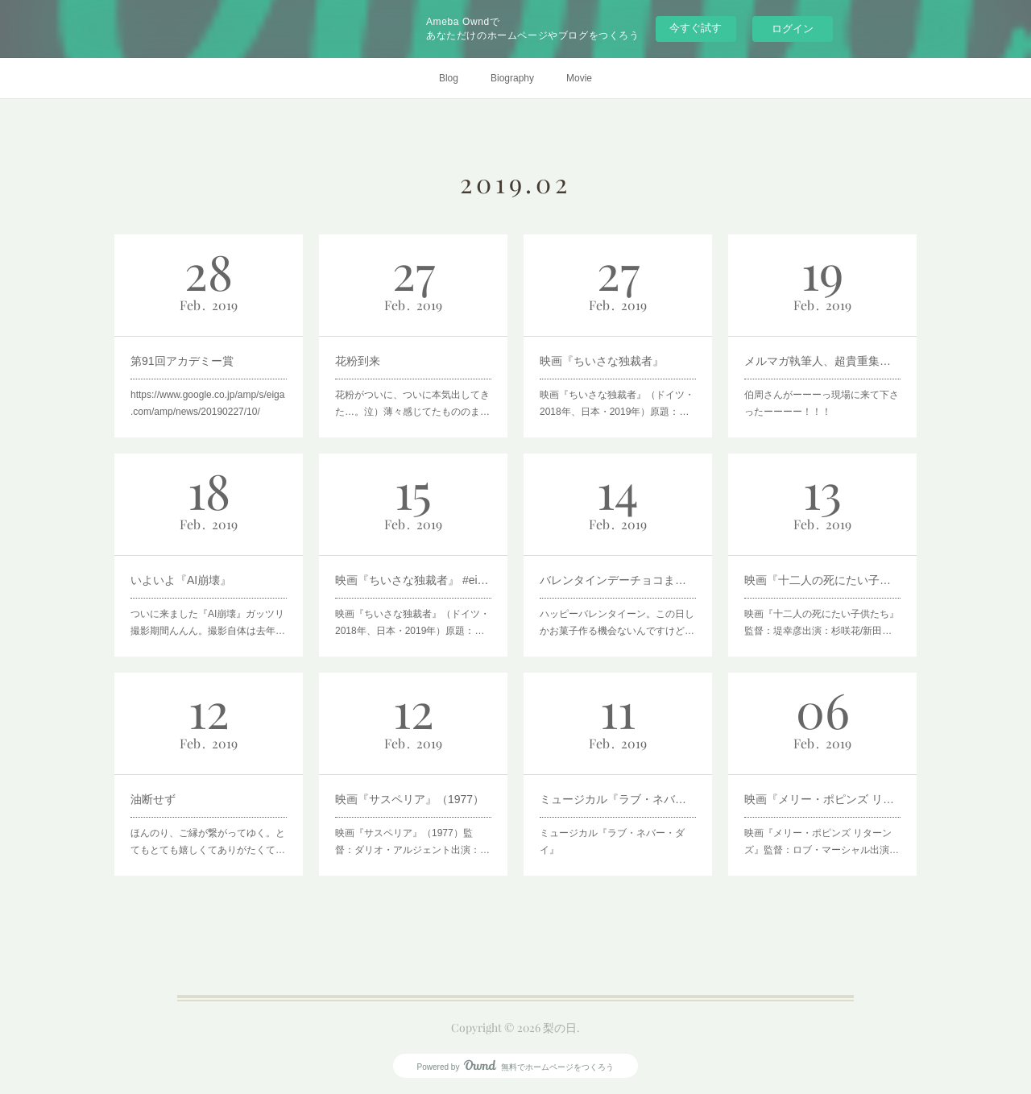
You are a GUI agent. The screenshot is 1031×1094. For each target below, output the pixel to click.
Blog (448, 78)
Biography (512, 78)
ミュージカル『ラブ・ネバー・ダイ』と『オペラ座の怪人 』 (618, 799)
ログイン (793, 29)
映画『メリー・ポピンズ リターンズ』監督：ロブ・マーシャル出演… (821, 841)
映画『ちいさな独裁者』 (602, 360)
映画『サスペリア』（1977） (409, 799)
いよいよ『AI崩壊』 (180, 580)
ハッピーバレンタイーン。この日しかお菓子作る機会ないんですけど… (617, 622)
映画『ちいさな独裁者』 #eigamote (413, 580)
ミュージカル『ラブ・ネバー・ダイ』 (612, 841)
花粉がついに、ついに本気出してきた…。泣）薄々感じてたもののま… (412, 403)
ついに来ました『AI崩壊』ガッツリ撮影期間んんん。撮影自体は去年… (207, 622)
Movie (579, 78)
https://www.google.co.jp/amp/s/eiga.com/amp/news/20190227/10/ (207, 403)
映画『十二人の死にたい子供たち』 (822, 580)
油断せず (153, 799)
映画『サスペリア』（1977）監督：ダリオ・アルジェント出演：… (412, 841)
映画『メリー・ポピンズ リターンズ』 (822, 799)
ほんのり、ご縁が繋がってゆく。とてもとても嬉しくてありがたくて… (207, 841)
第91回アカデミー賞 (182, 360)
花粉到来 (357, 360)
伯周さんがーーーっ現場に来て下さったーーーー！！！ (821, 403)
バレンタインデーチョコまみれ (618, 580)
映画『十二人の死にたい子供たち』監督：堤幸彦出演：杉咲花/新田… (821, 622)
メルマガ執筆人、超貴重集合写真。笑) (822, 360)
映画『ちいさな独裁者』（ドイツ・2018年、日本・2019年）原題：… (617, 403)
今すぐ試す (695, 28)
